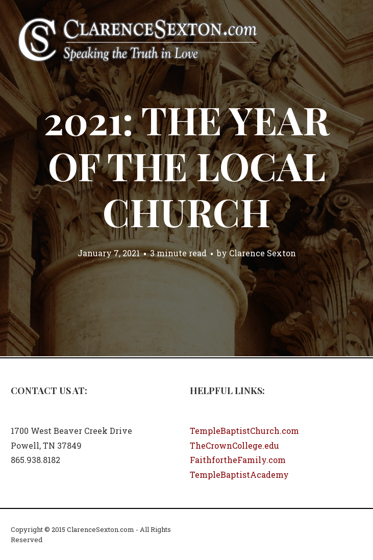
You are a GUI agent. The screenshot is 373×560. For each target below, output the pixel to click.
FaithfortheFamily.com (238, 459)
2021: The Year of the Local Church (186, 165)
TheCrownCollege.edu (234, 445)
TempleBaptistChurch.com (244, 430)
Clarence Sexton (262, 253)
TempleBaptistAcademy (239, 474)
